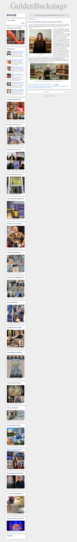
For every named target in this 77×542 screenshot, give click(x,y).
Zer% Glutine (48, 87)
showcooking (36, 87)
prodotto (63, 86)
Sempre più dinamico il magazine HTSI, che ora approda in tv (14, 450)
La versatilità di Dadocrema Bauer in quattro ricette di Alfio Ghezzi (18, 52)
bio (32, 86)
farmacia (43, 86)
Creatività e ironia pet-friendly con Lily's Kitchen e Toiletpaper (18, 60)
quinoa (67, 86)
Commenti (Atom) (51, 95)
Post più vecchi (66, 91)
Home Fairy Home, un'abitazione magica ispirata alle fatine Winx (18, 90)
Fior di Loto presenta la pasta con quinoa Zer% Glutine (45, 22)
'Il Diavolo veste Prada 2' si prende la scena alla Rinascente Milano (18, 75)
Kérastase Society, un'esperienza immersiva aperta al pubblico (18, 67)
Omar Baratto (56, 86)
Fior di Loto (47, 86)
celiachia (39, 86)
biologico (35, 86)
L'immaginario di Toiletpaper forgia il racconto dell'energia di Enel (18, 83)
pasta (61, 86)
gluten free (52, 86)
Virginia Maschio (42, 87)
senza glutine (30, 87)
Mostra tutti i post (60, 15)
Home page (46, 91)
